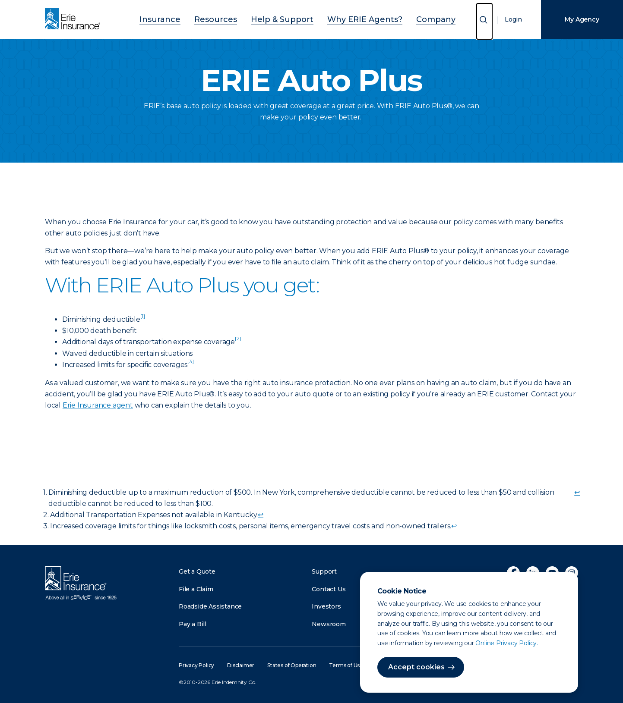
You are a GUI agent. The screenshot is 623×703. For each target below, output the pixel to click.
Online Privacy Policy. (506, 643)
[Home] (74, 19)
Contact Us (328, 589)
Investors (326, 606)
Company (411, 18)
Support (324, 571)
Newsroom (328, 624)
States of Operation (291, 665)
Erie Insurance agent (98, 405)
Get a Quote (197, 571)
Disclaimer (240, 665)
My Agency (582, 19)
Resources (230, 18)
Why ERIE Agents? (353, 18)
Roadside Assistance (210, 606)
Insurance (184, 18)
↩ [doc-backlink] (577, 492)
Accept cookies (416, 667)
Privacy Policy (196, 665)
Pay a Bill (192, 624)
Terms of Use (346, 665)
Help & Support (285, 18)
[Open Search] (484, 21)
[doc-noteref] (142, 319)
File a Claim (196, 589)
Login (513, 19)
